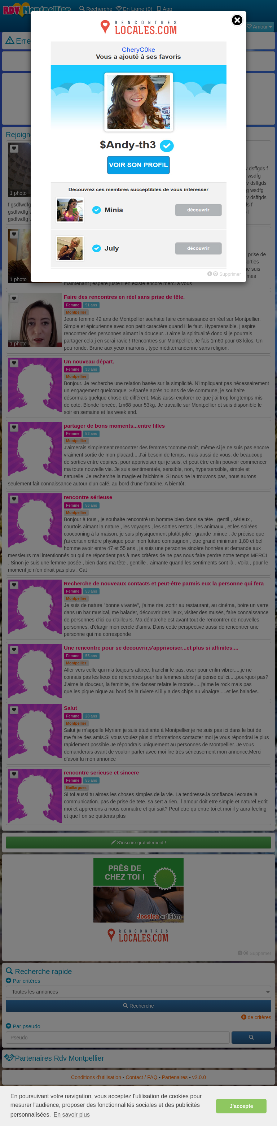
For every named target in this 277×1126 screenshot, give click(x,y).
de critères (256, 1017)
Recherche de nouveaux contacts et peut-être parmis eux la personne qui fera (164, 583)
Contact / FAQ (141, 1077)
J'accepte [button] (241, 1106)
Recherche (96, 9)
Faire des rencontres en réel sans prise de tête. (124, 297)
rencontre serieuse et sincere (101, 772)
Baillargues (76, 787)
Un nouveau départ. (89, 361)
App (164, 9)
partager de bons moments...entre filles (114, 426)
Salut (70, 708)
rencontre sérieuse (88, 497)
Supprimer (257, 953)
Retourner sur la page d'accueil (138, 104)
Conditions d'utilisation (96, 1077)
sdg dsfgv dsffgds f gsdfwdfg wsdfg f (112, 146)
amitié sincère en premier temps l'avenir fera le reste (131, 233)
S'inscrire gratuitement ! (138, 842)
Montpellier (76, 162)
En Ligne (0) (134, 9)
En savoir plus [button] (72, 1115)
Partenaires (175, 1077)
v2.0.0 (199, 1077)
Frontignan (76, 247)
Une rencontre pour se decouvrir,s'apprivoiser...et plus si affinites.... (151, 648)
